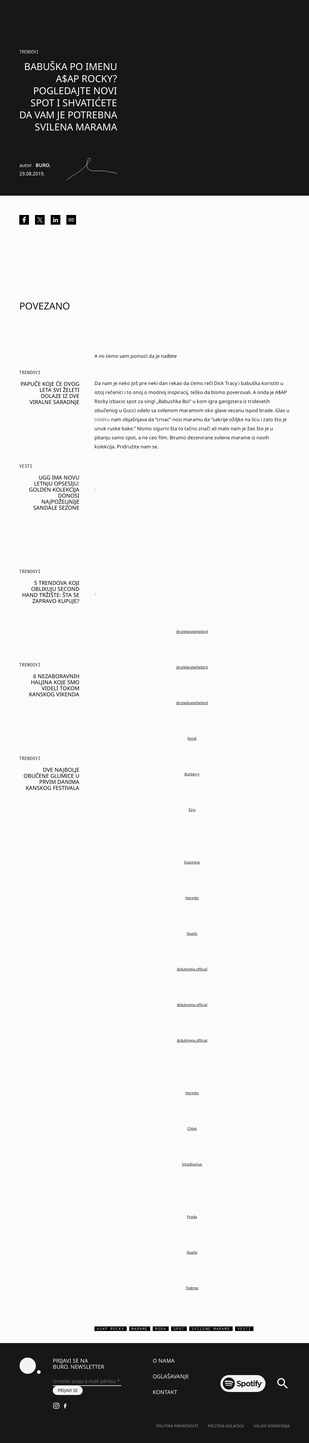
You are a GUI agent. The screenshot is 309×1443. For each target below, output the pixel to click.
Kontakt (165, 1392)
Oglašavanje (171, 1376)
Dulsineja (192, 862)
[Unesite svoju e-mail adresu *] (87, 1381)
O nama (164, 1360)
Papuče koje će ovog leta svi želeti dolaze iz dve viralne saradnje (50, 393)
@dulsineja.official (192, 969)
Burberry (191, 774)
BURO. (43, 165)
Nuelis (192, 933)
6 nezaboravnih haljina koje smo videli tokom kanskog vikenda (54, 685)
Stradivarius (192, 1164)
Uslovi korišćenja (271, 1426)
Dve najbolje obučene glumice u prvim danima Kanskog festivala (51, 778)
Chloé (192, 1128)
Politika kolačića (226, 1426)
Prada (192, 1216)
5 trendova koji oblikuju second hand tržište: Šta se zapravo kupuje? (50, 591)
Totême (192, 1288)
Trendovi (29, 51)
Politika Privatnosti (177, 1426)
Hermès (192, 897)
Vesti (26, 466)
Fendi (191, 738)
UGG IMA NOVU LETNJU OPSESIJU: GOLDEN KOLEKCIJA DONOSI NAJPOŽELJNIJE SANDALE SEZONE (54, 492)
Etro (192, 809)
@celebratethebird (192, 631)
